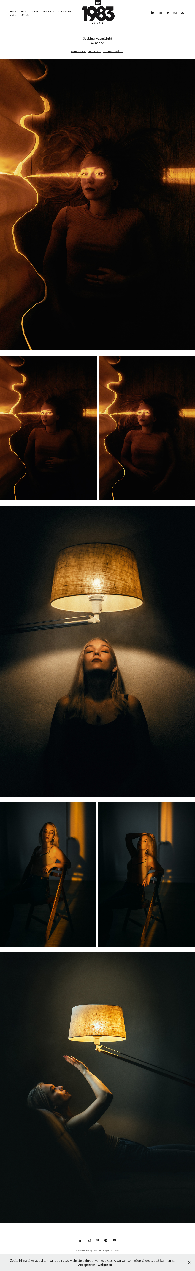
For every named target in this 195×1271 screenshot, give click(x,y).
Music (13, 15)
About (24, 11)
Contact (26, 15)
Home (13, 11)
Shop (35, 11)
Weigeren (105, 1264)
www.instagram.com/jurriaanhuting (97, 51)
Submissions (65, 11)
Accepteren (86, 1264)
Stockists (48, 11)
